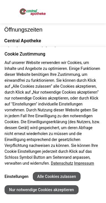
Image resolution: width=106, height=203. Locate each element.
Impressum (84, 163)
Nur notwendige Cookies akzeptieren (41, 189)
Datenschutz (62, 163)
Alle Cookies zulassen (56, 176)
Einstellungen (17, 176)
